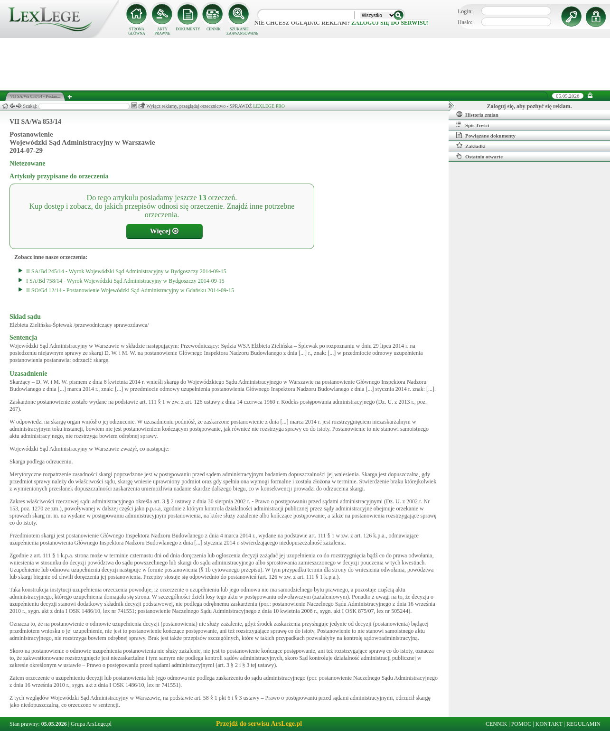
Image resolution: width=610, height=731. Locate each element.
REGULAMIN (583, 724)
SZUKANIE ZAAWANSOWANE (239, 31)
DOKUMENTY (188, 29)
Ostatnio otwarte (479, 156)
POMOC (521, 724)
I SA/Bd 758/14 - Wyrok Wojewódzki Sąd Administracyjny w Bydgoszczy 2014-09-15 (125, 281)
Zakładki (471, 145)
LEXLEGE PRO (269, 106)
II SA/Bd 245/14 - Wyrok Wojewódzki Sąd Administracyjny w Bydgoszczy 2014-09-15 (126, 271)
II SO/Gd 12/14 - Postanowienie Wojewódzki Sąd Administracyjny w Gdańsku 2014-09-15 (130, 290)
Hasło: (465, 22)
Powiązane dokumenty (486, 135)
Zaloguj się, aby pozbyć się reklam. (529, 106)
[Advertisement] (305, 64)
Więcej (164, 231)
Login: (465, 11)
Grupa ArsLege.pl (91, 724)
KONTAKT (549, 724)
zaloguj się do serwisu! (390, 22)
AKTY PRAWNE (162, 31)
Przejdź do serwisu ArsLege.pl (259, 723)
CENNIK (213, 29)
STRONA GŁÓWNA (136, 31)
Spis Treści (472, 124)
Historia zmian (477, 114)
